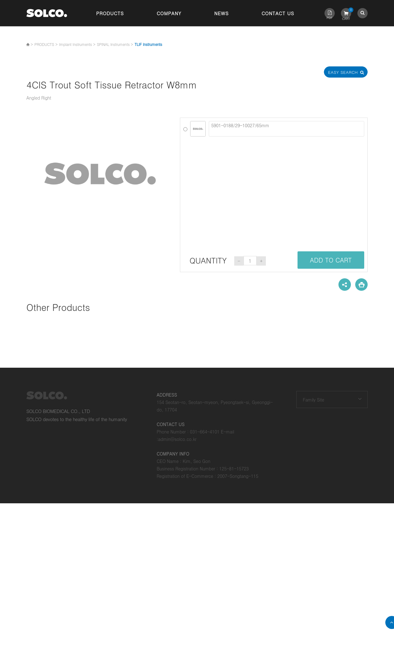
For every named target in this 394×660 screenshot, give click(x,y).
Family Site (313, 400)
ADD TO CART (331, 259)
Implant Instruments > (77, 44)
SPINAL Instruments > (115, 44)
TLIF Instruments (148, 44)
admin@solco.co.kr (177, 439)
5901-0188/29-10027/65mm (286, 129)
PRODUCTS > (45, 44)
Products (110, 13)
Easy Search (346, 72)
